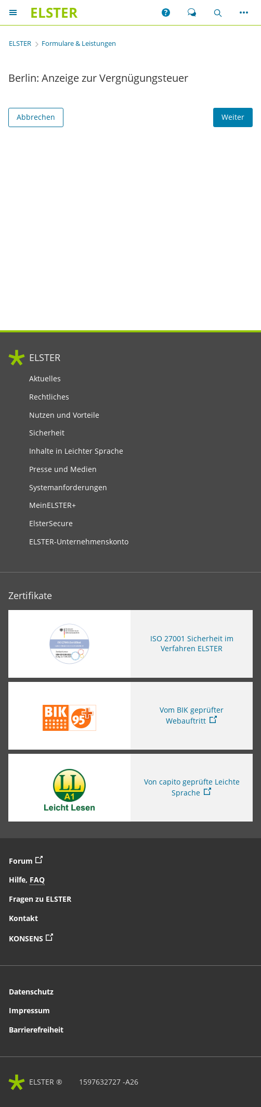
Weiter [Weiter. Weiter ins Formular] (232, 117)
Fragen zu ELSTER (40, 899)
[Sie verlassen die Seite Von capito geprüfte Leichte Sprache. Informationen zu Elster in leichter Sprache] (130, 788)
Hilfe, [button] (27, 880)
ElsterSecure (51, 523)
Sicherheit (46, 433)
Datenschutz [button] (31, 992)
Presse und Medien (63, 469)
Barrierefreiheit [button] (36, 1030)
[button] (166, 12)
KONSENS (33, 937)
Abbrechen (36, 117)
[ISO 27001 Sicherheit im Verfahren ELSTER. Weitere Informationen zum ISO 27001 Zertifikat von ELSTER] (130, 644)
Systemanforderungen (68, 487)
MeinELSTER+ (52, 505)
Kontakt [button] (23, 918)
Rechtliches (49, 397)
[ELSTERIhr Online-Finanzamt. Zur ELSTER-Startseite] (54, 13)
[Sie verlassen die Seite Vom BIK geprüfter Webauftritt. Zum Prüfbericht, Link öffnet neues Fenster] (130, 716)
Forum (28, 860)
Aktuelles (45, 378)
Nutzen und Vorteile (64, 415)
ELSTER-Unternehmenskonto (78, 541)
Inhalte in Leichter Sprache (76, 451)
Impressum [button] (29, 1010)
